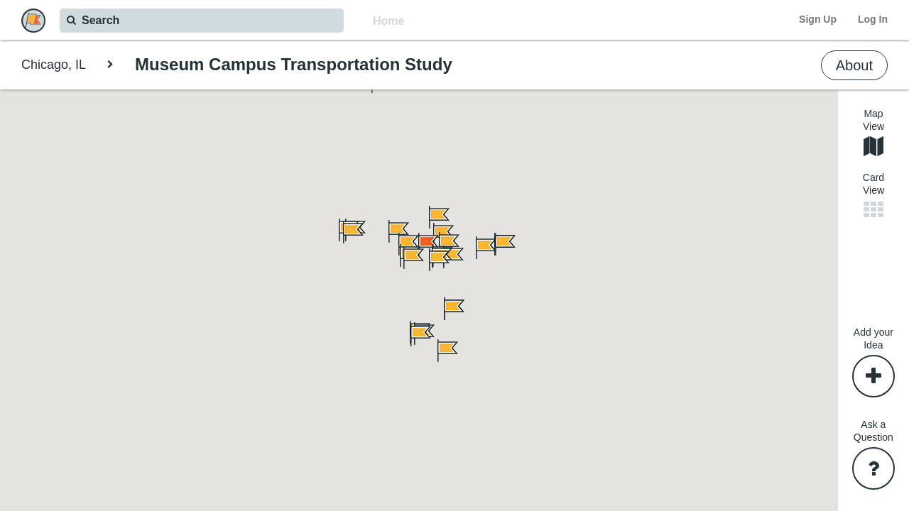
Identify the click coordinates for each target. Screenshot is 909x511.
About (854, 65)
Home (388, 21)
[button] (438, 350)
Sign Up (818, 19)
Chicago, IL (53, 64)
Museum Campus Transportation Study (293, 64)
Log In (873, 19)
